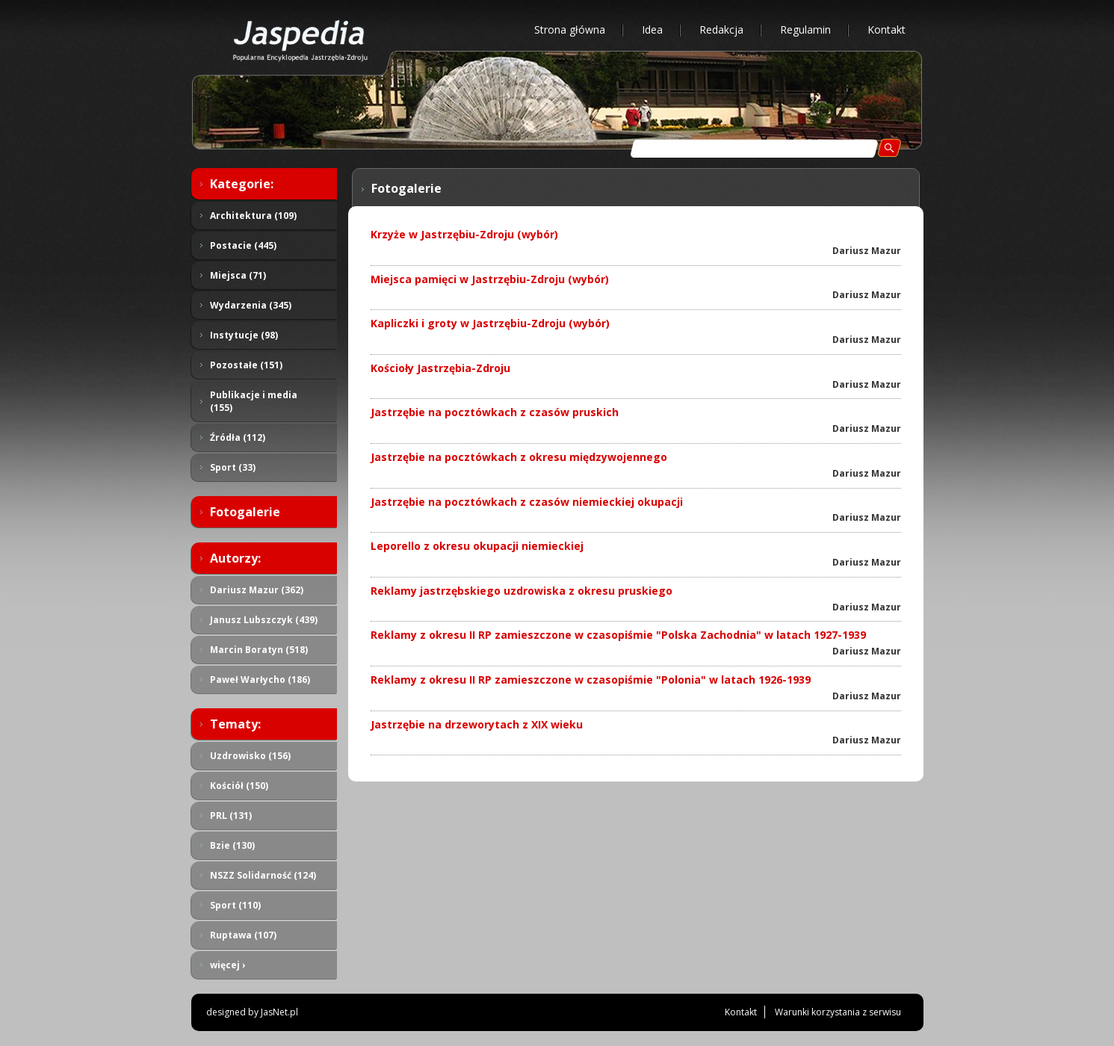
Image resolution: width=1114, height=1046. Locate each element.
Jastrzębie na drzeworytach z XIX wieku (477, 724)
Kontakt (886, 29)
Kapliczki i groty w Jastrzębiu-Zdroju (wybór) (490, 323)
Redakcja (721, 29)
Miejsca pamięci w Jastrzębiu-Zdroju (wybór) (490, 279)
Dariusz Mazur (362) (256, 590)
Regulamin (805, 29)
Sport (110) (235, 905)
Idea (652, 29)
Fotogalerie (245, 512)
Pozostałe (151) (246, 365)
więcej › (227, 965)
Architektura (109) (253, 215)
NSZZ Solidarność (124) (263, 875)
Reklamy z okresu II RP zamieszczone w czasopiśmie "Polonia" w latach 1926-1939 (591, 679)
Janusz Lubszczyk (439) (264, 619)
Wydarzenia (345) (250, 305)
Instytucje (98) (244, 335)
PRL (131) (231, 815)
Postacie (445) (243, 245)
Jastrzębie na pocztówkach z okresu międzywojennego (519, 457)
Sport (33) (233, 467)
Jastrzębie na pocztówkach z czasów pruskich (495, 412)
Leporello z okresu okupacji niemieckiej (477, 546)
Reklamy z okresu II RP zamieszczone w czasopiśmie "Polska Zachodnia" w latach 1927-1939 (618, 635)
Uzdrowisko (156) (250, 755)
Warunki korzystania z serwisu (838, 1012)
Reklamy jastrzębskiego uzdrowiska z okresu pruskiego (521, 591)
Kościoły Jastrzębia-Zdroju (440, 368)
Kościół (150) (239, 785)
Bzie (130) (232, 845)
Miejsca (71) (238, 275)
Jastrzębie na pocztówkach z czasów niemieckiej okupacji (527, 502)
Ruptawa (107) (243, 935)
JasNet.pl (279, 1012)
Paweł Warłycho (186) (260, 679)
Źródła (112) (237, 437)
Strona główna (569, 29)
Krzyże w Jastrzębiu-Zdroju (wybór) (464, 234)
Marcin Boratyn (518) (259, 649)
